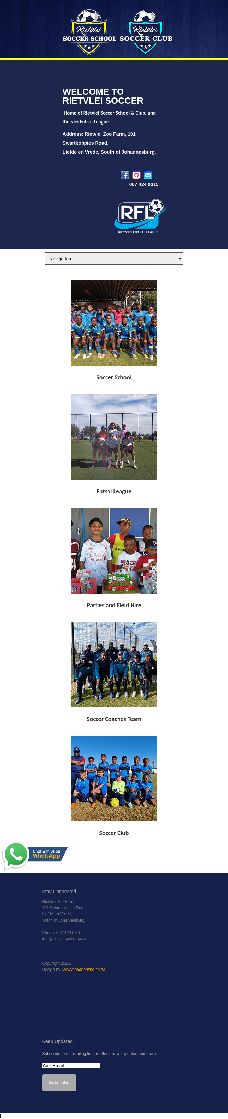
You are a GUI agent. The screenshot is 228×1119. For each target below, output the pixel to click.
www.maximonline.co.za (83, 969)
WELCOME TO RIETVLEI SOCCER (103, 96)
